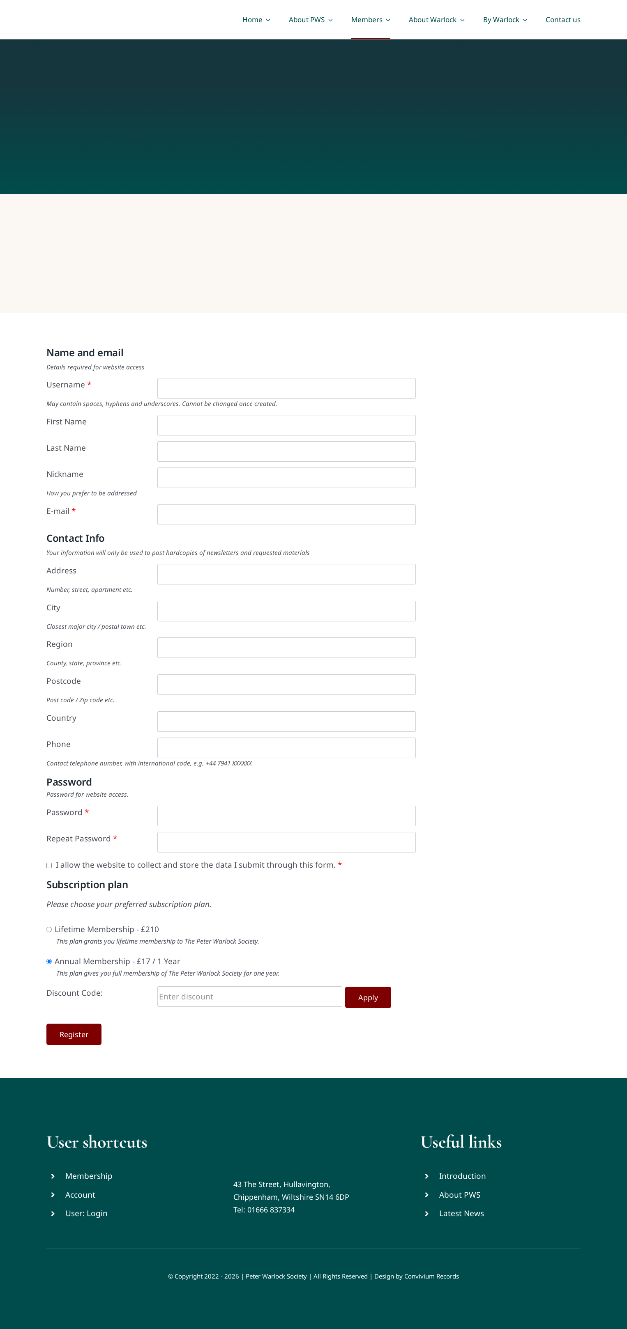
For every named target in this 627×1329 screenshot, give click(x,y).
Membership (89, 1176)
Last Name (66, 447)
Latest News (461, 1213)
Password (67, 812)
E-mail (61, 511)
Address (61, 570)
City (53, 607)
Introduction (462, 1176)
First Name (66, 421)
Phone (58, 744)
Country (61, 718)
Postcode (63, 681)
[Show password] (409, 815)
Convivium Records (431, 1276)
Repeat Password (81, 838)
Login (97, 1213)
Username (68, 384)
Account (80, 1194)
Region (59, 644)
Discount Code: (74, 993)
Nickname (64, 474)
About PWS (459, 1194)
